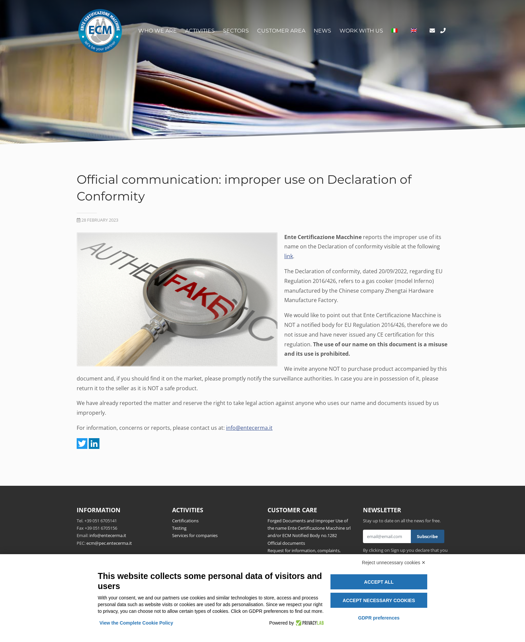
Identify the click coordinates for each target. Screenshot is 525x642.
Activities (200, 30)
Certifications (185, 521)
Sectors (236, 30)
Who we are (157, 30)
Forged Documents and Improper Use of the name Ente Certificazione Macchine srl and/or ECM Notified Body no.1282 (309, 528)
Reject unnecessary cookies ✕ (394, 562)
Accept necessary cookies (379, 600)
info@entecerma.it (249, 427)
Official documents (286, 543)
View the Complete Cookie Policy (136, 623)
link (288, 256)
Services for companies (195, 535)
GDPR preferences (379, 618)
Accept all (378, 582)
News (322, 30)
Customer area (281, 30)
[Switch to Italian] (394, 30)
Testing (179, 528)
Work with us (361, 30)
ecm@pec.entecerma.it (109, 543)
